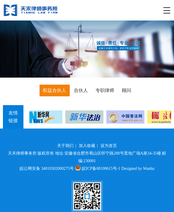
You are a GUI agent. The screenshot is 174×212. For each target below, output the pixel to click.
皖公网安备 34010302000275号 (47, 168)
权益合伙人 (54, 90)
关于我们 (65, 145)
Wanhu (148, 168)
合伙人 (81, 90)
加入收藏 (87, 145)
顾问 (126, 90)
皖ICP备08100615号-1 (101, 168)
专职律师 (104, 90)
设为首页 (108, 145)
